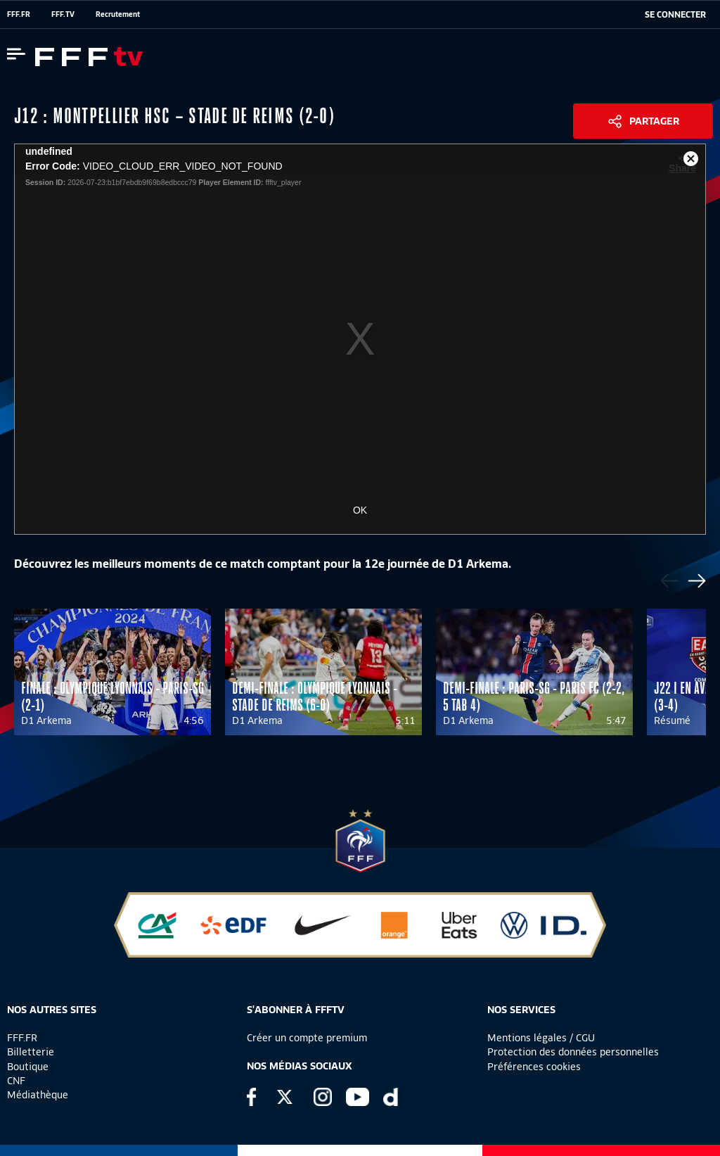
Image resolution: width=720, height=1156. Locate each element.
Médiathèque (37, 1094)
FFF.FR (18, 14)
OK (360, 510)
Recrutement (118, 14)
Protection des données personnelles (573, 1051)
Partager (654, 121)
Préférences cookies (534, 1066)
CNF (16, 1080)
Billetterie (30, 1051)
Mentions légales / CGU (541, 1037)
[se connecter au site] (675, 14)
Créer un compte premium (307, 1037)
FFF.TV (63, 14)
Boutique (28, 1066)
